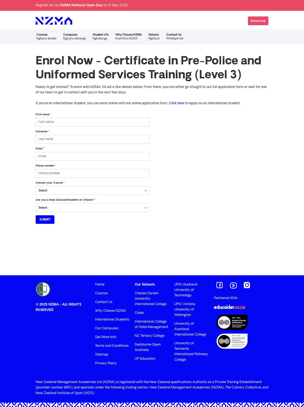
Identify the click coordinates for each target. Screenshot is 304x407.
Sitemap (101, 354)
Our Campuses (106, 328)
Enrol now (258, 21)
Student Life (101, 37)
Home (99, 284)
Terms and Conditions (112, 346)
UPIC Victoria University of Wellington (184, 310)
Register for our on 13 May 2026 (82, 5)
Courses (46, 37)
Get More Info (105, 337)
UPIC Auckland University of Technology (185, 290)
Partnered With (225, 298)
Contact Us (174, 37)
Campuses (74, 37)
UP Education (145, 359)
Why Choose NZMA (128, 37)
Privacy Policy (106, 363)
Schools (154, 37)
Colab (139, 313)
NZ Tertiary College (150, 336)
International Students (112, 319)
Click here (176, 103)
